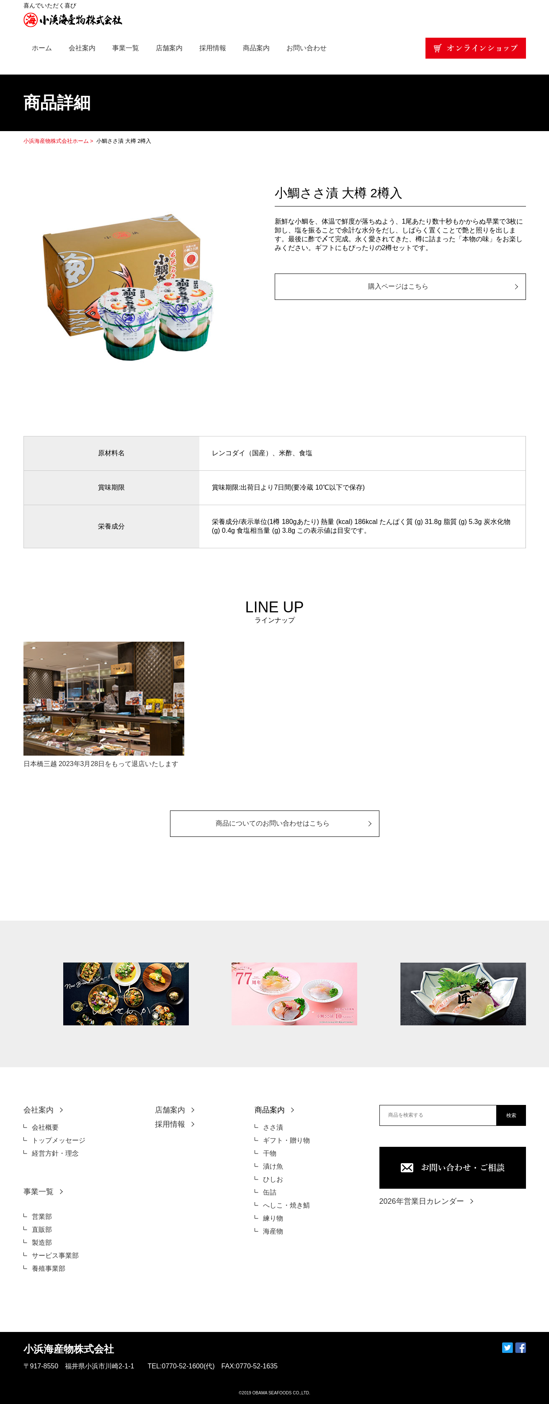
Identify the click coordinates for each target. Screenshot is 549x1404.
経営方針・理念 (55, 1153)
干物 (269, 1153)
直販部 (42, 1229)
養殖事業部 (48, 1268)
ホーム (42, 48)
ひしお (273, 1179)
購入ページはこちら (398, 286)
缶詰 (269, 1192)
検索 (511, 1115)
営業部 (42, 1216)
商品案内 (256, 48)
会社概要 (45, 1127)
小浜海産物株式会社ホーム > (59, 141)
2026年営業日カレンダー (421, 1201)
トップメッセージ (58, 1140)
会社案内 (82, 48)
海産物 (273, 1231)
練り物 (273, 1218)
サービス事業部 (55, 1255)
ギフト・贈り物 (286, 1140)
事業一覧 (125, 48)
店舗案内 (169, 48)
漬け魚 (273, 1166)
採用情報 (212, 48)
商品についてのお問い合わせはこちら (273, 823)
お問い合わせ (306, 48)
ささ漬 (273, 1127)
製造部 (42, 1242)
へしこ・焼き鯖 (286, 1205)
